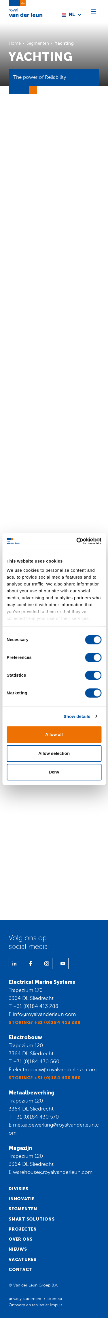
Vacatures (22, 1259)
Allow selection (54, 753)
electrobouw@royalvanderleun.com (54, 1069)
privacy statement (25, 1299)
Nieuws (18, 1249)
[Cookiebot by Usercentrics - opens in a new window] (76, 541)
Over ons (21, 1239)
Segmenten (23, 1208)
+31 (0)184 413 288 (35, 1006)
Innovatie (22, 1198)
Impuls (56, 1305)
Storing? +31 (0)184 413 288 (44, 1022)
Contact (20, 1269)
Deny (54, 771)
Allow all (54, 734)
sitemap (55, 1299)
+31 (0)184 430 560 (36, 1061)
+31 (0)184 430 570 (36, 1117)
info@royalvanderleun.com (44, 1014)
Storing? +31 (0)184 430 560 (45, 1077)
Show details (77, 716)
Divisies (18, 1188)
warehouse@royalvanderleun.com (52, 1172)
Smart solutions (31, 1219)
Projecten (23, 1229)
